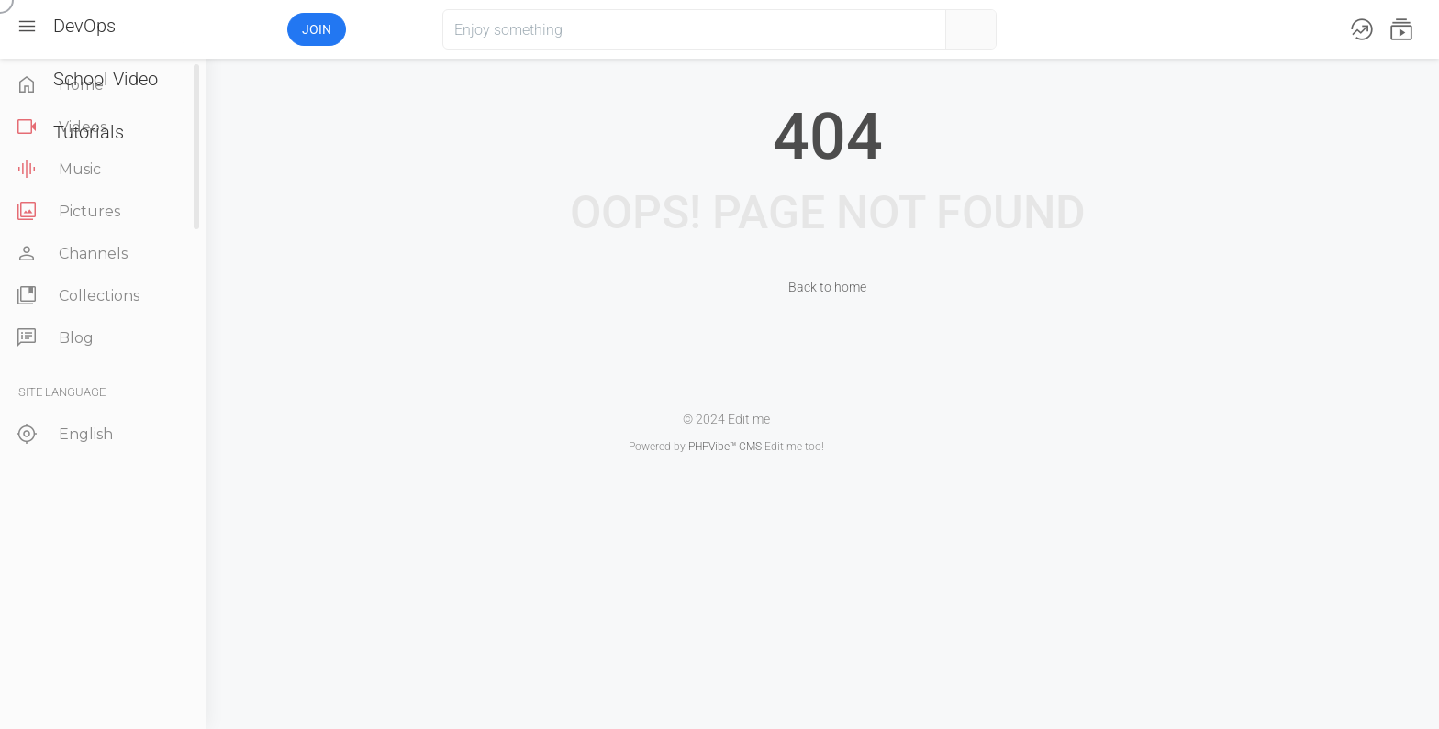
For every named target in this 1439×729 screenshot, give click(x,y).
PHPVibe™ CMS (725, 446)
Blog (53, 338)
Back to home (827, 287)
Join (316, 29)
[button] (219, 29)
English (63, 434)
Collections (76, 295)
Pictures (66, 211)
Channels (70, 253)
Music (57, 169)
